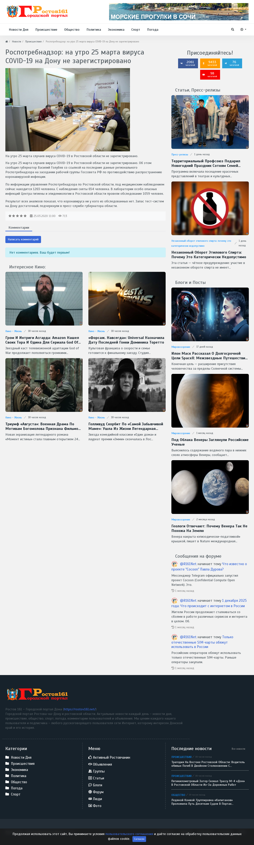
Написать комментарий (23, 239)
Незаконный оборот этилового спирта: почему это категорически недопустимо (208, 254)
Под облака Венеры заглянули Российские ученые (210, 442)
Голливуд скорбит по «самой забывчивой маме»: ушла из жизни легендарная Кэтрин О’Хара (125, 426)
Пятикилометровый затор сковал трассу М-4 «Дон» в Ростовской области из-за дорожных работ (208, 783)
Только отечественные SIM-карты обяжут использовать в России (202, 642)
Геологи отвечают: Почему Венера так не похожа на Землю (209, 528)
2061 (188, 63)
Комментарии (18, 227)
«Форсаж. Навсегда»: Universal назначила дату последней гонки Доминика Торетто (126, 340)
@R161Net (188, 564)
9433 (210, 63)
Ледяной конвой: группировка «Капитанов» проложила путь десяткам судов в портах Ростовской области (202, 802)
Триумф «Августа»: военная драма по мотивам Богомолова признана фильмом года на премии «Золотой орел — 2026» (43, 426)
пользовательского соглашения (129, 840)
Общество (178, 795)
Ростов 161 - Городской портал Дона (33, 832)
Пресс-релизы (179, 154)
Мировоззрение (180, 347)
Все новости (238, 748)
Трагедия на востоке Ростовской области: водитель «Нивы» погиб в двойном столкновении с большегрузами (208, 764)
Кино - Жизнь (13, 331)
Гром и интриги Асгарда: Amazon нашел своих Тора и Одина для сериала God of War (42, 340)
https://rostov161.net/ (80, 709)
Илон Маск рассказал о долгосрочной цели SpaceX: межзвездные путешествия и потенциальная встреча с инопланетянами (209, 355)
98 (210, 74)
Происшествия (181, 757)
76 (232, 63)
